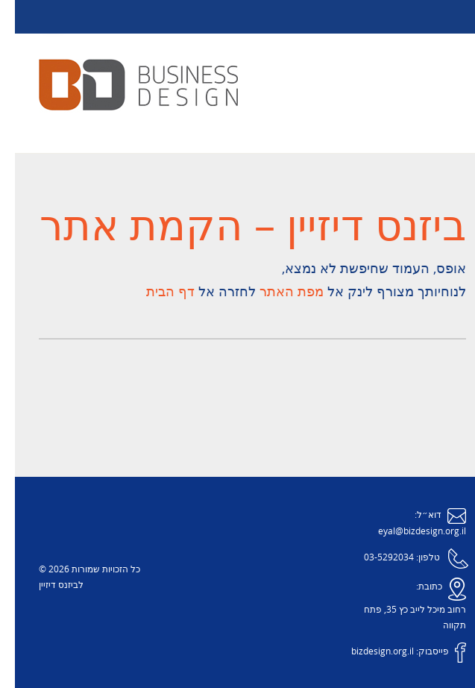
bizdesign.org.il (367, 651)
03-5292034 (374, 557)
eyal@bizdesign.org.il (407, 531)
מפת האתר (275, 292)
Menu (237, 17)
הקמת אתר (126, 227)
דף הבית (155, 292)
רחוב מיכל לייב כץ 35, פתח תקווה (400, 617)
